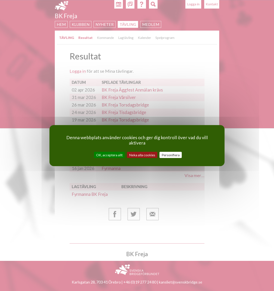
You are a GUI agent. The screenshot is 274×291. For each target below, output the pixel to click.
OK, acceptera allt (109, 155)
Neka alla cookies (142, 155)
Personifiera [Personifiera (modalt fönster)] (171, 155)
